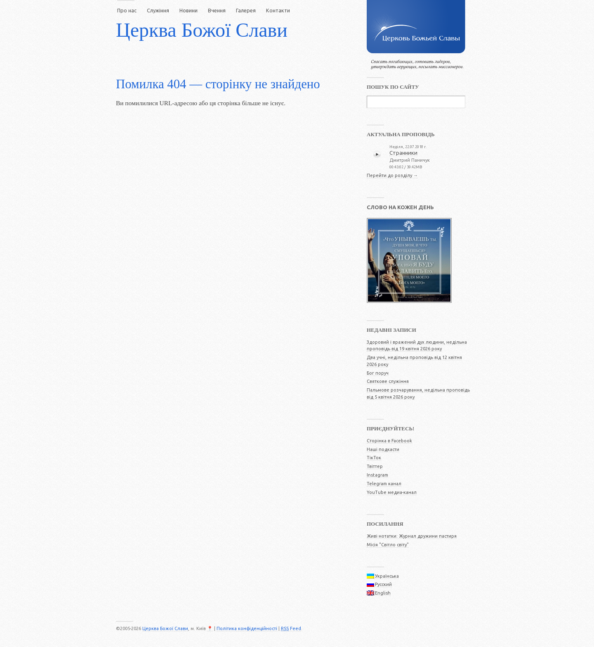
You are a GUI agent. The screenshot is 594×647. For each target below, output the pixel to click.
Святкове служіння (388, 381)
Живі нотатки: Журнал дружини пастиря (412, 536)
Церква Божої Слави (202, 30)
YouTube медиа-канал (392, 492)
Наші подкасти (383, 449)
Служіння (158, 10)
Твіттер (375, 466)
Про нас (127, 10)
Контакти (278, 10)
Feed (291, 628)
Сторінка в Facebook (389, 440)
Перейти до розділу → (392, 175)
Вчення (217, 10)
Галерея (246, 10)
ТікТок (374, 457)
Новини (188, 10)
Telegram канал (384, 483)
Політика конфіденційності (247, 628)
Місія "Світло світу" (388, 544)
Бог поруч (378, 373)
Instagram (377, 474)
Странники (403, 153)
